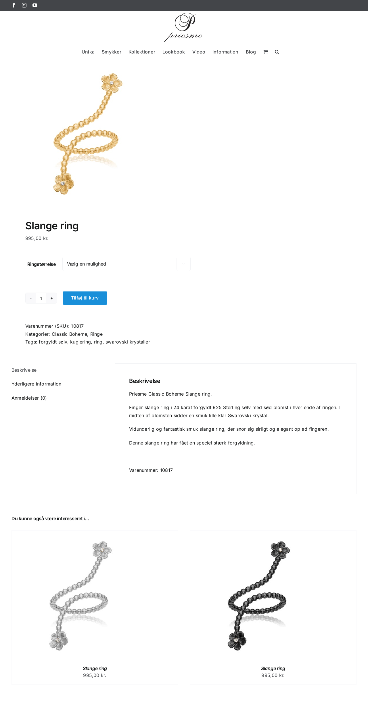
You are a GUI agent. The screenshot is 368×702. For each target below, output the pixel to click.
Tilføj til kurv (85, 298)
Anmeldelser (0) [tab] (29, 398)
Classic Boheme (69, 334)
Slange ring (95, 668)
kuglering (80, 342)
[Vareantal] (41, 298)
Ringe (96, 334)
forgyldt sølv (53, 342)
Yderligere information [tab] (36, 384)
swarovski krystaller (128, 342)
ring (98, 342)
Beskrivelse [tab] (24, 370)
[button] (277, 51)
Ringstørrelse (41, 264)
